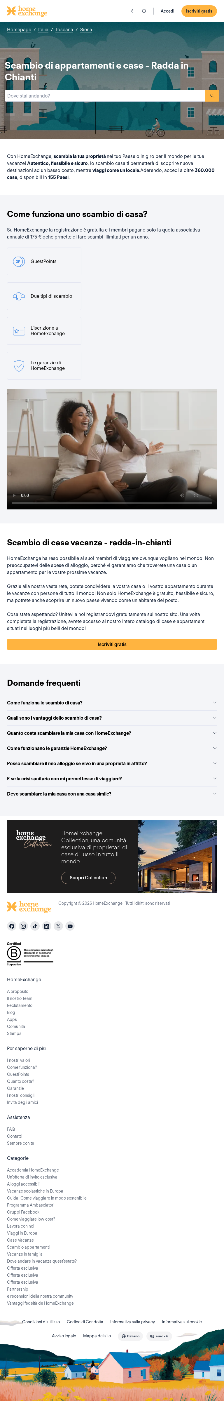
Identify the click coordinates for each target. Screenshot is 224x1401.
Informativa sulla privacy (132, 1322)
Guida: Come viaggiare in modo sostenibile (47, 1198)
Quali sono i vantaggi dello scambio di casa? (112, 718)
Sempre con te (20, 1143)
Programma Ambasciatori (30, 1205)
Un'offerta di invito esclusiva (32, 1177)
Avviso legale (64, 1336)
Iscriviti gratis (199, 11)
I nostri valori (18, 1060)
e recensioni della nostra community (40, 1296)
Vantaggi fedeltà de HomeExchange (40, 1303)
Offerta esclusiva (22, 1268)
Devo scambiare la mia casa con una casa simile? (112, 794)
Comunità (16, 1026)
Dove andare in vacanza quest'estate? (42, 1261)
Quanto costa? (20, 1081)
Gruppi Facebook (23, 1212)
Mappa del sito (97, 1336)
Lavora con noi (20, 1226)
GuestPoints (18, 1074)
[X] (58, 926)
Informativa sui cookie (182, 1322)
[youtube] (70, 926)
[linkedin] (46, 926)
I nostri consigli (20, 1095)
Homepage (19, 29)
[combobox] (105, 96)
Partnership (17, 1289)
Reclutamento (19, 1005)
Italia (43, 29)
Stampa (14, 1033)
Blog (11, 1012)
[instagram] (23, 926)
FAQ (11, 1129)
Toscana (64, 29)
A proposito (17, 991)
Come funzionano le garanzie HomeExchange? (112, 748)
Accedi (167, 11)
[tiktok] (35, 926)
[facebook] (11, 926)
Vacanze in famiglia (25, 1254)
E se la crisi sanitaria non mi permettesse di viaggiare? (112, 779)
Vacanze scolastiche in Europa (35, 1191)
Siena (86, 29)
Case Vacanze (20, 1240)
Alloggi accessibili (23, 1184)
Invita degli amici (22, 1102)
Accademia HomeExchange (33, 1170)
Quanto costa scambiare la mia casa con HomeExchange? (112, 733)
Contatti (14, 1136)
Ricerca (212, 95)
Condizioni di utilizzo (41, 1322)
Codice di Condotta (85, 1322)
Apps (12, 1019)
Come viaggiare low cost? (31, 1219)
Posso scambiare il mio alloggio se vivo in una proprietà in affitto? (112, 763)
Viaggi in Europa (22, 1233)
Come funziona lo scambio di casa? (112, 703)
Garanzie (15, 1088)
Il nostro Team (19, 998)
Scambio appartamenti (28, 1247)
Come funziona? (22, 1067)
